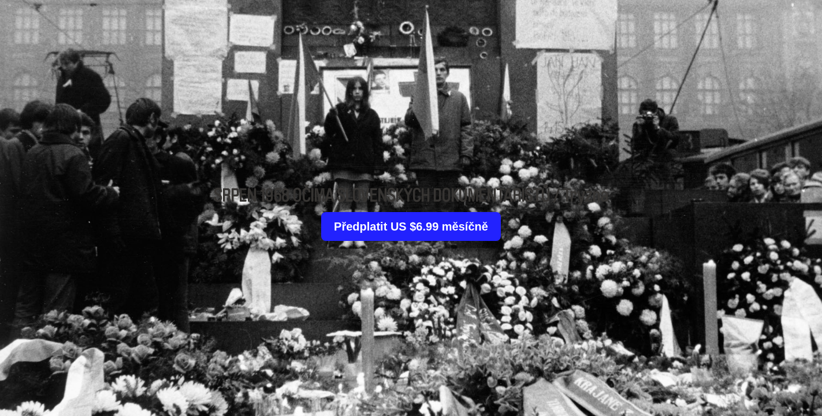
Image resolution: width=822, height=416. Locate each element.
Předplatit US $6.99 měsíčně (411, 226)
